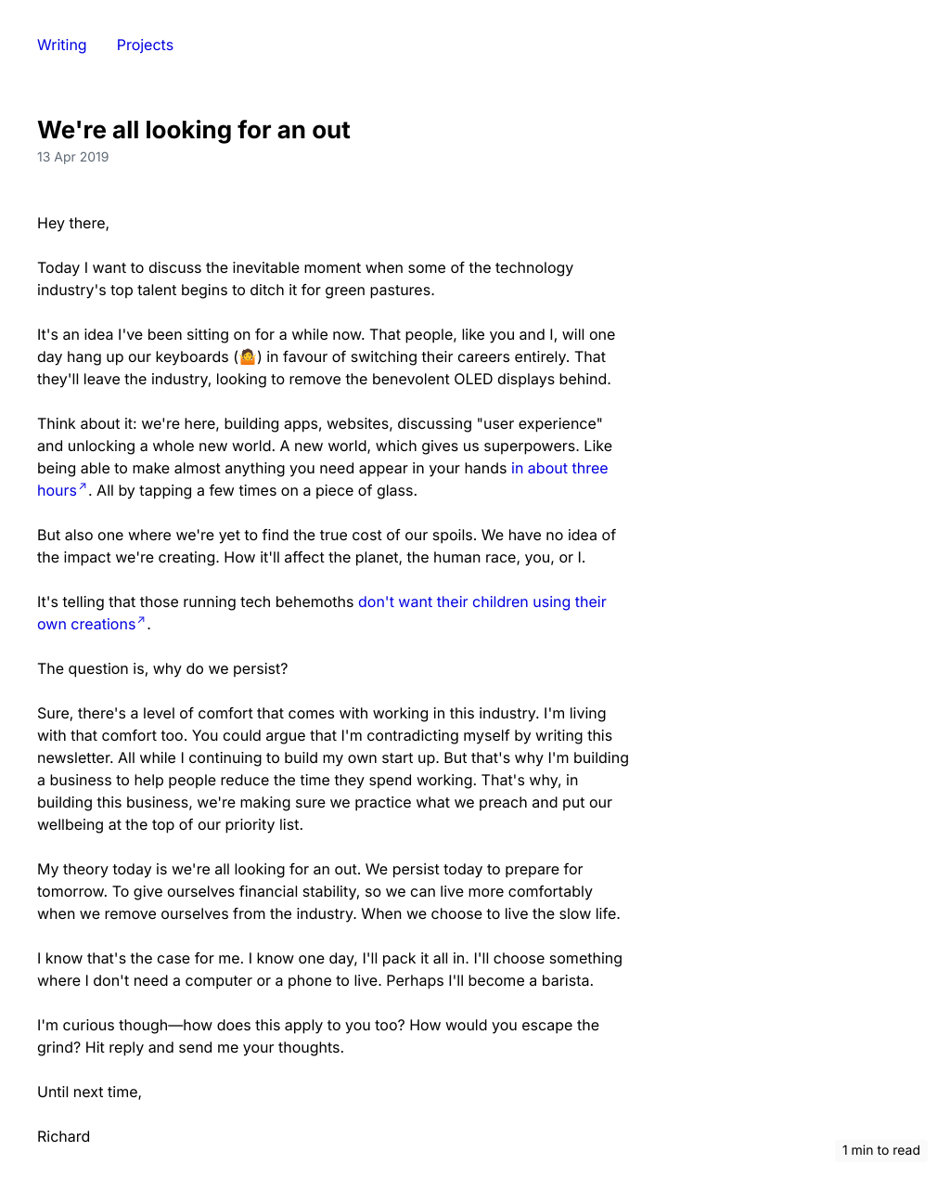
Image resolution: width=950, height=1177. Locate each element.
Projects (145, 44)
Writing (62, 44)
